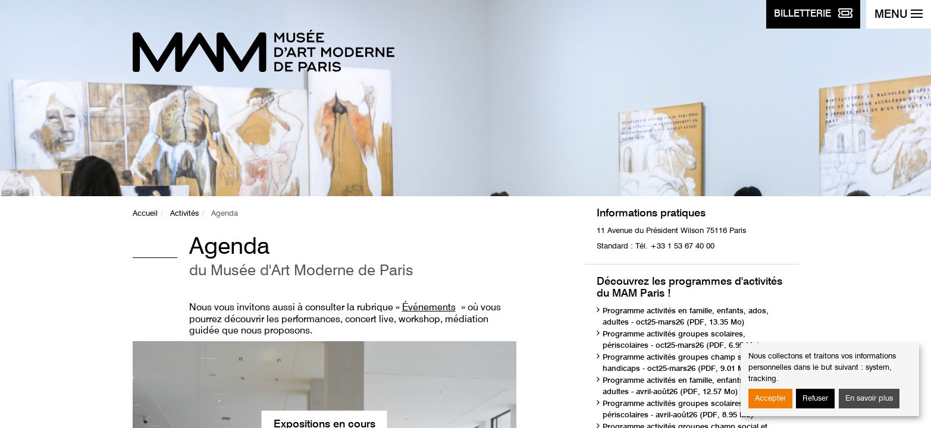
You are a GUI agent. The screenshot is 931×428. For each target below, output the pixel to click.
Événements (429, 308)
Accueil (145, 214)
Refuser (815, 398)
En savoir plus (869, 398)
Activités (184, 214)
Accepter (770, 398)
